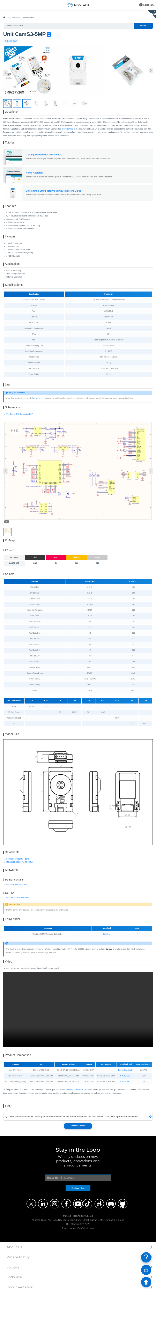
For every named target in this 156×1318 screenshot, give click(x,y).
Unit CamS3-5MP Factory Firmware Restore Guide (53, 194)
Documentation (20, 1313)
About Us (14, 1273)
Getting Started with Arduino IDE (44, 158)
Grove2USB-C (38, 410)
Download (106, 956)
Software (14, 1303)
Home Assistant (35, 176)
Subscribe (77, 1214)
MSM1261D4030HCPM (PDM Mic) (19, 881)
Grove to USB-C (68, 131)
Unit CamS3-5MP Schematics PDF (19, 428)
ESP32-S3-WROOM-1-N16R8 (17, 878)
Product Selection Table (76, 1115)
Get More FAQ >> (78, 1152)
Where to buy (18, 1283)
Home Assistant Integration (16, 905)
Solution (13, 1293)
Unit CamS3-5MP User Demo (17, 918)
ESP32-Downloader (125, 1096)
